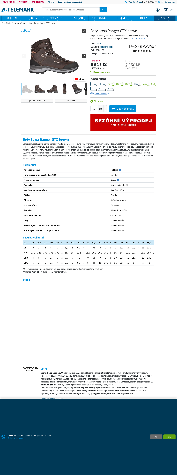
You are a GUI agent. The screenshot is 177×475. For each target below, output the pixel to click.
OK (169, 437)
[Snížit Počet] (105, 110)
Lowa (99, 43)
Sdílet (71, 101)
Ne (156, 437)
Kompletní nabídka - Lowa (52, 398)
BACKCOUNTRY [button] (38, 2)
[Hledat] (103, 9)
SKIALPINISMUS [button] (9, 2)
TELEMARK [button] (23, 2)
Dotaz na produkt (37, 101)
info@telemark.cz (166, 2)
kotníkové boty (106, 47)
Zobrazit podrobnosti (16, 438)
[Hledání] (71, 9)
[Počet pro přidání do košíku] (94, 108)
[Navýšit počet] (105, 107)
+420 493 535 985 (133, 2)
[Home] (2, 23)
